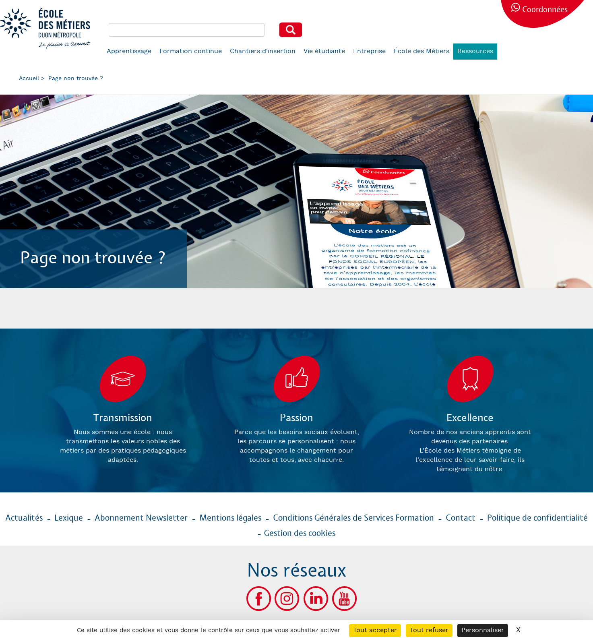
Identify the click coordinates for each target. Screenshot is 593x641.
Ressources (475, 51)
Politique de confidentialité (537, 518)
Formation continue (190, 51)
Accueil (29, 78)
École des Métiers (421, 51)
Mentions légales (230, 518)
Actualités (24, 518)
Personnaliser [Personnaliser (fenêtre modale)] (482, 630)
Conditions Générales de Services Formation (353, 518)
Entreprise (369, 51)
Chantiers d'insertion (262, 51)
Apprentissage (129, 51)
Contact (460, 518)
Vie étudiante (324, 51)
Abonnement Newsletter (141, 518)
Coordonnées (545, 9)
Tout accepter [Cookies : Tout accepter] (375, 630)
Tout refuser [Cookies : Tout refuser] (429, 630)
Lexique (68, 518)
